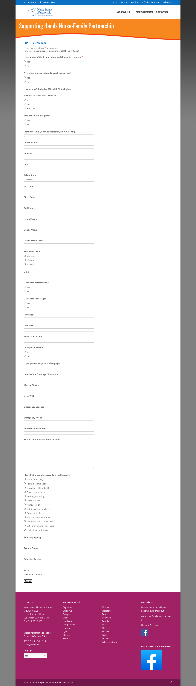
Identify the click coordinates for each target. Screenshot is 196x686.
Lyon (65, 631)
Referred (31, 108)
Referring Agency (32, 537)
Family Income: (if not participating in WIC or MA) (49, 131)
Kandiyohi (67, 621)
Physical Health (34, 500)
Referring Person (32, 559)
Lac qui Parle (69, 624)
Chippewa (67, 610)
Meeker (66, 638)
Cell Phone (29, 208)
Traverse (106, 638)
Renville (105, 621)
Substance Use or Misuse (38, 509)
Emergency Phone (33, 417)
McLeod (66, 635)
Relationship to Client (35, 428)
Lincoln (66, 628)
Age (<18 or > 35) (35, 479)
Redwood (106, 617)
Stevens (105, 631)
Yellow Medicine (109, 641)
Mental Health (33, 504)
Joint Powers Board (128, 2)
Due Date (28, 325)
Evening (30, 264)
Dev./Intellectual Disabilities (40, 521)
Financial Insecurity (36, 492)
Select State (30, 175)
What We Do (123, 12)
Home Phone (30, 219)
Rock (104, 624)
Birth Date (29, 197)
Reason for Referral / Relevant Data (42, 439)
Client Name (31, 142)
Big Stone (67, 607)
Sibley (105, 628)
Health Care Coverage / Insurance (41, 374)
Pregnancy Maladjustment (39, 517)
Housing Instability (35, 496)
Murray (105, 607)
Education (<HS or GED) (38, 488)
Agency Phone (31, 548)
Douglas (67, 614)
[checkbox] (25, 256)
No (28, 66)
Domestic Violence (35, 513)
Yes (28, 61)
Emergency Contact (34, 406)
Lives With (29, 396)
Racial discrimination (36, 483)
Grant (65, 617)
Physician (29, 314)
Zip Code (28, 186)
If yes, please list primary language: (42, 363)
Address (28, 153)
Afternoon (31, 260)
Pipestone (106, 610)
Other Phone (30, 229)
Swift (104, 635)
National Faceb (148, 625)
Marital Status (31, 385)
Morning (31, 256)
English (30, 655)
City (26, 164)
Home (114, 2)
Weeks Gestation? (33, 336)
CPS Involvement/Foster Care (40, 525)
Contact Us (162, 12)
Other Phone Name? (34, 240)
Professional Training (150, 2)
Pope (104, 614)
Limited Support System (38, 530)
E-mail (27, 271)
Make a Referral (144, 12)
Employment (167, 2)
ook (157, 625)
